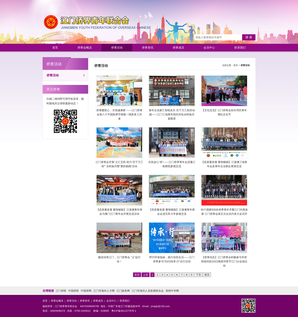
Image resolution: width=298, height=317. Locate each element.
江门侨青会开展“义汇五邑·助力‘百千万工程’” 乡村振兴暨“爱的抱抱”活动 (119, 147)
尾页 (207, 274)
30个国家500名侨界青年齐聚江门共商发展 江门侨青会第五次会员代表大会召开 (224, 194)
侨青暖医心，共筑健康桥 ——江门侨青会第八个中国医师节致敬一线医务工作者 (119, 97)
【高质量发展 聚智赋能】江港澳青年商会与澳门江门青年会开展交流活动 (119, 194)
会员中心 (209, 47)
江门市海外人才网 (104, 290)
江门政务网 (123, 290)
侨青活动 (117, 47)
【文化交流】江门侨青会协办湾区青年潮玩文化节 (224, 95)
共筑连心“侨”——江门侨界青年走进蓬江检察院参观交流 (172, 147)
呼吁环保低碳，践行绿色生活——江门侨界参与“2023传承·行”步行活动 (172, 242)
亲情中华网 (172, 290)
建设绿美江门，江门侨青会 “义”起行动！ (119, 242)
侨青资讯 (147, 47)
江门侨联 (61, 290)
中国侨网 (86, 290)
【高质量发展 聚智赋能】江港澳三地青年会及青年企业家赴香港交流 (224, 147)
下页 (198, 274)
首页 (55, 47)
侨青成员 (178, 47)
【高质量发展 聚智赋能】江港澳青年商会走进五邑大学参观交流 (172, 194)
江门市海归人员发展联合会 (148, 290)
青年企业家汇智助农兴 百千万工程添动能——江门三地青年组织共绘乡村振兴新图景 (172, 97)
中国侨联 (73, 290)
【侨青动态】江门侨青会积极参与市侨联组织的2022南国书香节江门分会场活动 (224, 244)
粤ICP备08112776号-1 (123, 310)
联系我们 (240, 47)
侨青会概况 (85, 47)
